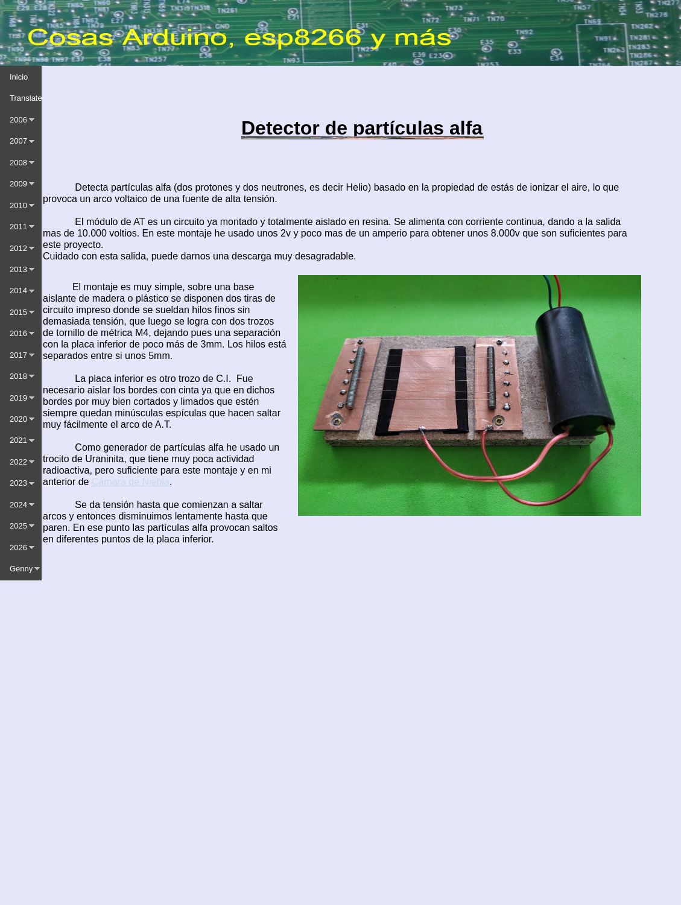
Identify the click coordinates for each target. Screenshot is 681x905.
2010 (18, 205)
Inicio (19, 76)
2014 (18, 290)
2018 (18, 376)
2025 (18, 525)
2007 (18, 140)
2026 (18, 547)
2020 (18, 419)
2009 (18, 183)
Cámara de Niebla (130, 482)
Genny (21, 568)
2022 (18, 461)
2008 (18, 162)
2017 (18, 355)
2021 (18, 440)
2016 (18, 333)
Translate (26, 98)
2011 (18, 226)
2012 (18, 248)
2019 (18, 397)
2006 (18, 119)
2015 (18, 312)
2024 (18, 504)
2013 (18, 269)
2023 (18, 482)
